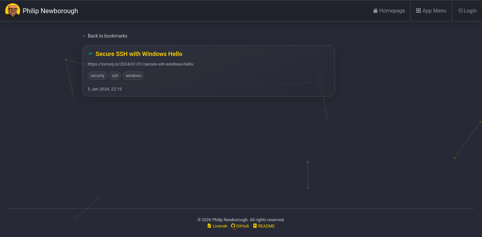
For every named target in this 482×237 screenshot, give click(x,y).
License (217, 226)
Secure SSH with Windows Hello (139, 53)
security (98, 75)
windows (133, 75)
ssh (115, 75)
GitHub (240, 226)
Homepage (389, 11)
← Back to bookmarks (105, 36)
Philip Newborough (41, 10)
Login (467, 11)
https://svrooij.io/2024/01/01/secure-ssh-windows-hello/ (141, 64)
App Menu (431, 11)
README (264, 226)
